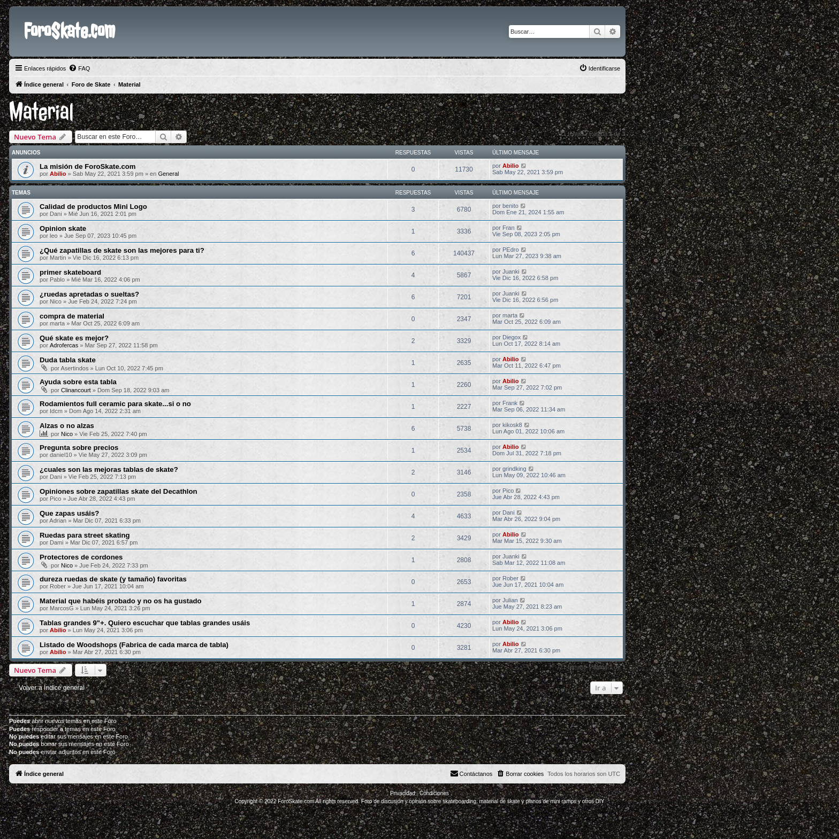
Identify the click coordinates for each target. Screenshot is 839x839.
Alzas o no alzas (67, 426)
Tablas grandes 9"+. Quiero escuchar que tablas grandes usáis (145, 623)
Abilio (58, 173)
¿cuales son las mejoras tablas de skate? (109, 469)
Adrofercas (64, 345)
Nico (67, 434)
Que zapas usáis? (69, 513)
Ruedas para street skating (85, 535)
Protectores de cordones (81, 557)
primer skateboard (70, 272)
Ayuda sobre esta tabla (78, 382)
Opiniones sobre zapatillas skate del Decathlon (118, 491)
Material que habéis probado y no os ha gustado (121, 601)
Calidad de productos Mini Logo (93, 207)
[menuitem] (79, 68)
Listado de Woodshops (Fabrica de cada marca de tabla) (134, 645)
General (168, 173)
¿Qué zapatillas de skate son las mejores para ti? (122, 250)
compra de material (72, 316)
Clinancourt (76, 390)
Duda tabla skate (68, 360)
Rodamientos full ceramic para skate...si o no (115, 404)
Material (41, 112)
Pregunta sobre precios (79, 448)
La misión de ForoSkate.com (88, 166)
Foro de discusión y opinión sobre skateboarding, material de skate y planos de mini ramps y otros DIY (483, 801)
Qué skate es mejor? (74, 338)
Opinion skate (63, 228)
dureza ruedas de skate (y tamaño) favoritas (113, 579)
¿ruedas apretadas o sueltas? (89, 294)
